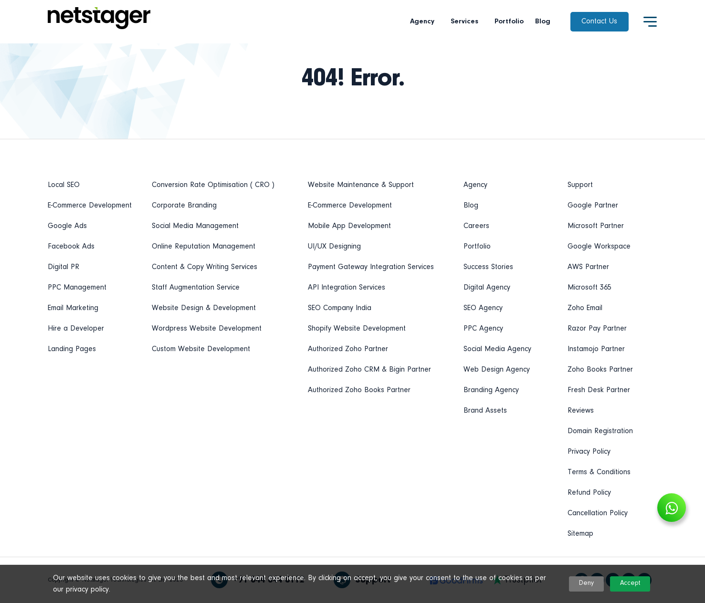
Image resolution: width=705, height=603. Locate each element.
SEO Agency (483, 308)
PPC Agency (483, 329)
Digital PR (63, 267)
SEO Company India (339, 308)
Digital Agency (486, 287)
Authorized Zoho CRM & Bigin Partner (369, 370)
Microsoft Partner (596, 226)
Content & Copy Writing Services (204, 267)
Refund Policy (589, 493)
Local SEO (64, 185)
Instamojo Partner (596, 349)
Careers (476, 226)
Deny (586, 583)
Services (467, 21)
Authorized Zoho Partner (348, 349)
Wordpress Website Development (207, 329)
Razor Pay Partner (597, 329)
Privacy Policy (589, 452)
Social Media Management (195, 226)
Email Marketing (73, 308)
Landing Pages (72, 349)
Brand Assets (485, 411)
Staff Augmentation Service (196, 287)
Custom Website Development (201, 349)
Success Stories (488, 267)
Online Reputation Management (203, 246)
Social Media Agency (497, 349)
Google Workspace (599, 246)
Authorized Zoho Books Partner (359, 390)
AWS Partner (588, 267)
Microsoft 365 (589, 287)
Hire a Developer (76, 329)
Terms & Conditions (599, 472)
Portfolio (509, 21)
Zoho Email (585, 308)
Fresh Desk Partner (599, 390)
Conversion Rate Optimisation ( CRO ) (213, 185)
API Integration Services (346, 287)
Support (580, 185)
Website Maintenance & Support (361, 185)
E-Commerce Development (90, 205)
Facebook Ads (71, 246)
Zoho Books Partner (600, 370)
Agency (424, 21)
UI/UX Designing (334, 246)
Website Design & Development (204, 308)
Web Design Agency (496, 370)
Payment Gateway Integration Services (371, 267)
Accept (630, 583)
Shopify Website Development (357, 329)
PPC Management (77, 287)
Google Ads (67, 226)
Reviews (581, 411)
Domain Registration (600, 431)
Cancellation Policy (598, 513)
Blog (542, 21)
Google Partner (593, 205)
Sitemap (580, 534)
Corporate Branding (184, 205)
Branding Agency (491, 390)
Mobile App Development (349, 226)
